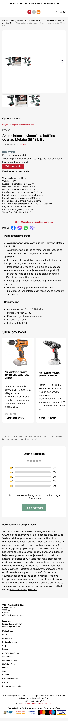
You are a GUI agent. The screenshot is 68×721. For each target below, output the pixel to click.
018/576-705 (40, 3)
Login (4, 637)
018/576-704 (29, 3)
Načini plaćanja (8, 667)
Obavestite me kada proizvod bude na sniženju (34, 225)
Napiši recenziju (34, 510)
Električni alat (36, 20)
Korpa (4, 648)
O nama (5, 674)
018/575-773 (18, 3)
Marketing (6, 685)
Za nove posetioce (10, 656)
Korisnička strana (9, 645)
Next (62, 62)
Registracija (7, 641)
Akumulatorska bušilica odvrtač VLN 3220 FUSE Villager (17, 377)
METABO (6, 133)
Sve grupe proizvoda (11, 689)
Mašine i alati (22, 20)
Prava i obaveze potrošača (23, 592)
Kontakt (5, 677)
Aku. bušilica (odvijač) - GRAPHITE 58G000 (50, 377)
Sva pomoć (7, 659)
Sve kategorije (8, 20)
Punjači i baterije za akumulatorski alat (18, 127)
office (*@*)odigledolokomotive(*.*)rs (36, 706)
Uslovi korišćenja (9, 663)
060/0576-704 (53, 3)
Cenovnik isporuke (10, 681)
